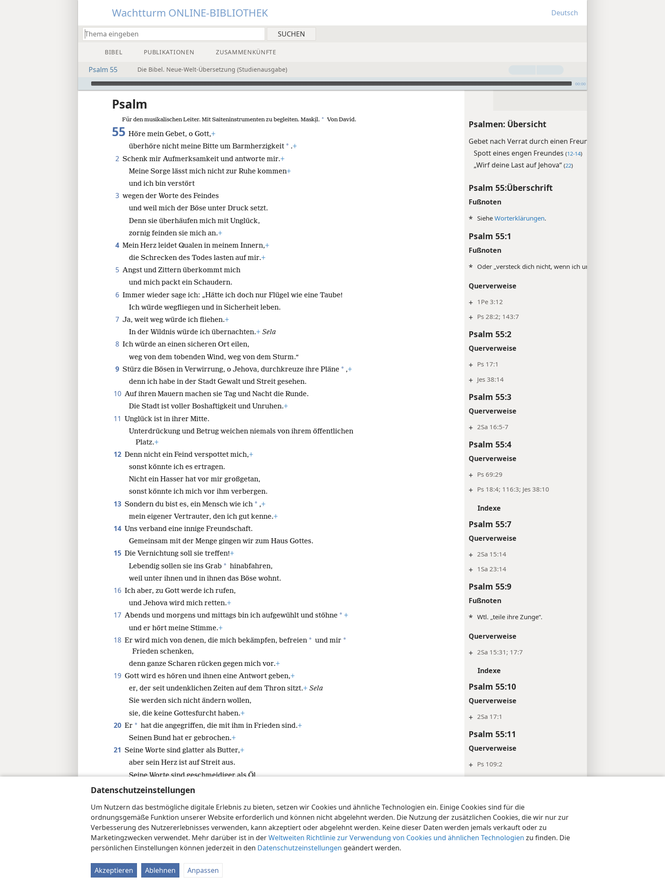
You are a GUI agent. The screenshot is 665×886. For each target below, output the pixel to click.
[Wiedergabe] (83, 83)
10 (117, 393)
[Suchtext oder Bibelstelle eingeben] (169, 34)
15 (117, 553)
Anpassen (203, 870)
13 (117, 504)
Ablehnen (160, 870)
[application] (332, 83)
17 (117, 615)
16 (117, 590)
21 (117, 750)
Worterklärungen (451, 218)
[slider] (331, 83)
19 (117, 675)
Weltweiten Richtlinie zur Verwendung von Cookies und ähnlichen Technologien (396, 837)
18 (117, 640)
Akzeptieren (114, 870)
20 (117, 725)
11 (117, 418)
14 (117, 528)
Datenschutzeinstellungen (299, 847)
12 (117, 454)
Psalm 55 (98, 69)
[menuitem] (577, 33)
